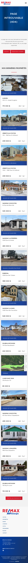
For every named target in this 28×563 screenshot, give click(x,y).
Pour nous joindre (18, 51)
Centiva (17, 561)
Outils (4, 526)
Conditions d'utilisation (15, 558)
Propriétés (5, 519)
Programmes (6, 528)
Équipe (4, 521)
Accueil (6, 51)
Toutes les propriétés (14, 498)
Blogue (4, 530)
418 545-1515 (7, 544)
